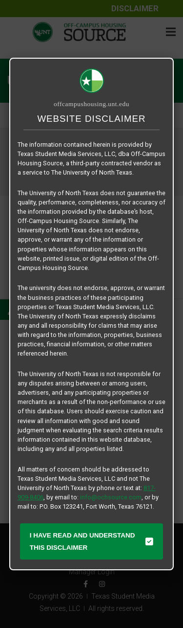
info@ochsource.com (111, 497)
